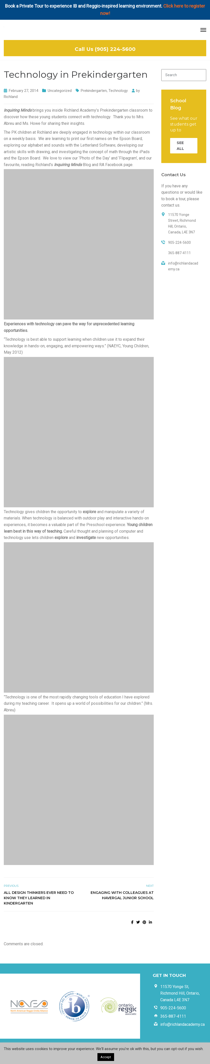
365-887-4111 (173, 1016)
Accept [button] (105, 1057)
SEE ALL (180, 145)
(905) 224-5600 (115, 49)
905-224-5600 (173, 1008)
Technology (118, 90)
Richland (11, 96)
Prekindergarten (94, 90)
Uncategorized (60, 90)
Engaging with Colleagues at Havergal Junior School (122, 895)
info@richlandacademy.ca (182, 1024)
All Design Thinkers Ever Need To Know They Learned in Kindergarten (39, 898)
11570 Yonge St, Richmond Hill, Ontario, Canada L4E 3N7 (180, 993)
